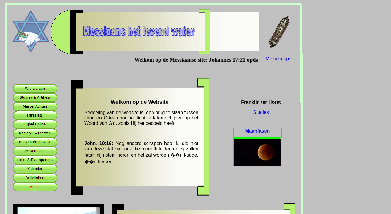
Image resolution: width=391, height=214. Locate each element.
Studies (261, 112)
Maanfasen (257, 130)
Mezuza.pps (278, 58)
